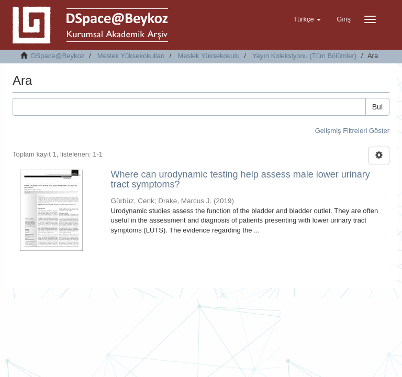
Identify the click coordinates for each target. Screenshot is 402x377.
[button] (307, 19)
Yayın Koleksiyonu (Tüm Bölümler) (304, 56)
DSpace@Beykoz (57, 56)
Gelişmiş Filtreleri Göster (352, 131)
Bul (377, 107)
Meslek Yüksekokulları (131, 56)
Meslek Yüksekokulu (208, 56)
